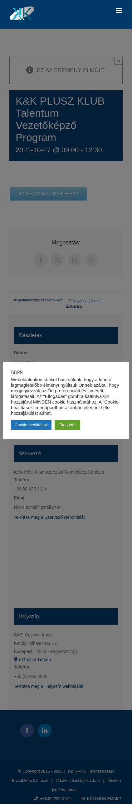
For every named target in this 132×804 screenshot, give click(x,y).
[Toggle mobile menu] (119, 10)
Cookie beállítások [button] (31, 425)
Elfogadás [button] (67, 425)
